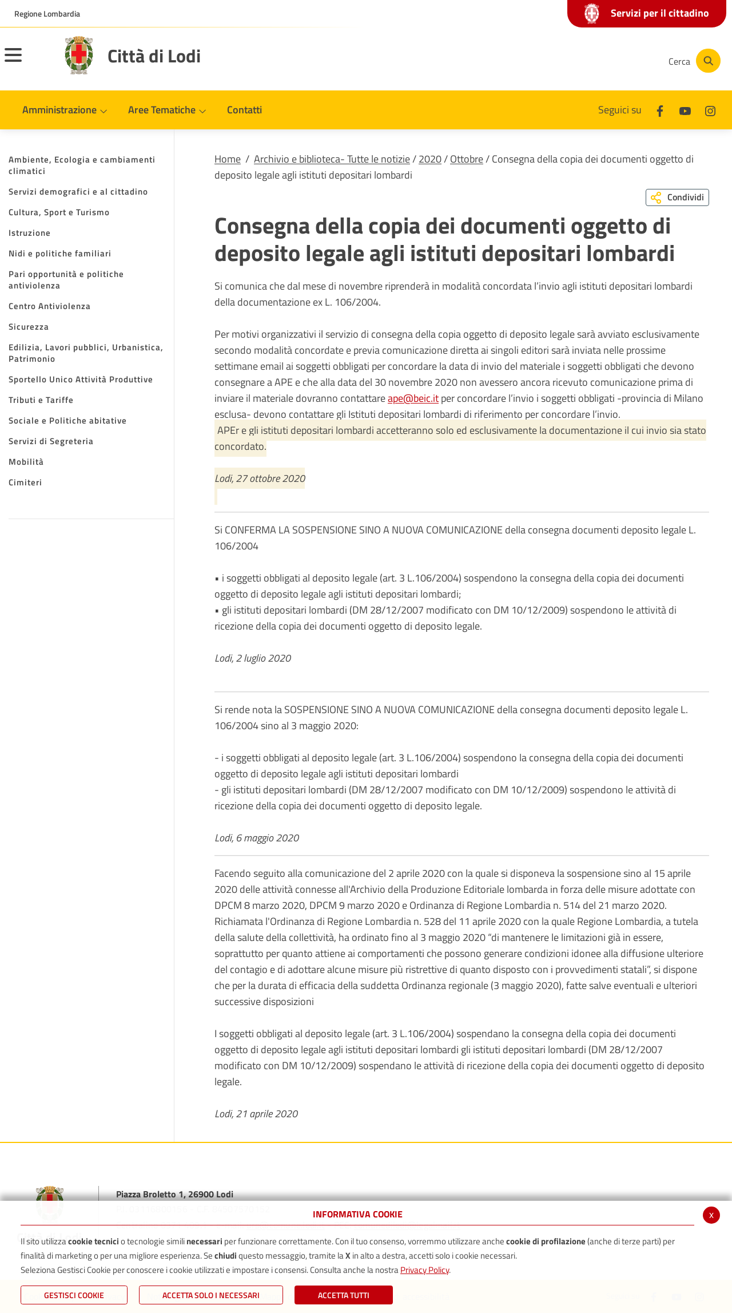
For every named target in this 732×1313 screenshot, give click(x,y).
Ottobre (466, 159)
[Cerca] (693, 60)
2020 (430, 159)
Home (227, 159)
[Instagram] (614, 61)
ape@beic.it (413, 398)
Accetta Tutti (343, 1295)
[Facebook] (545, 61)
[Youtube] (579, 61)
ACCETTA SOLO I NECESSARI (211, 1295)
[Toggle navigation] (27, 62)
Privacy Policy (424, 1269)
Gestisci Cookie (74, 1295)
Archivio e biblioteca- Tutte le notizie (332, 159)
